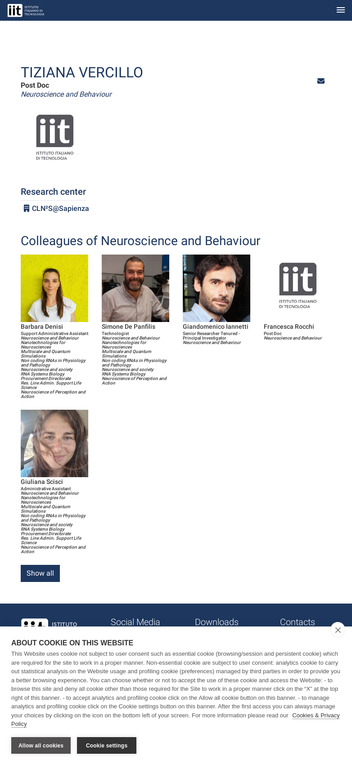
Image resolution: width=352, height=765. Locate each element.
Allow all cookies (40, 746)
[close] (337, 629)
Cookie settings (106, 746)
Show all (40, 573)
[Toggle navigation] (340, 10)
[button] (321, 81)
